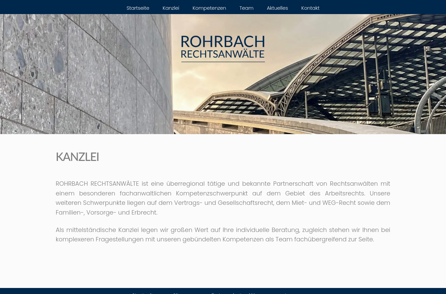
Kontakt (310, 7)
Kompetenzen (209, 7)
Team (247, 7)
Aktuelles (277, 7)
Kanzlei (171, 7)
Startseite (137, 7)
